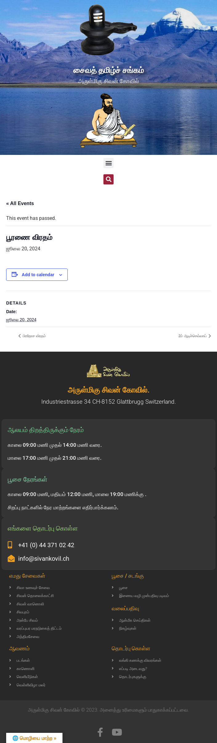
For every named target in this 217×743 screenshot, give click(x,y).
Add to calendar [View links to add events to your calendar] (38, 274)
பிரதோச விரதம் (34, 336)
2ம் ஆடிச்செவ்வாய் (193, 336)
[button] (108, 163)
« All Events (20, 203)
